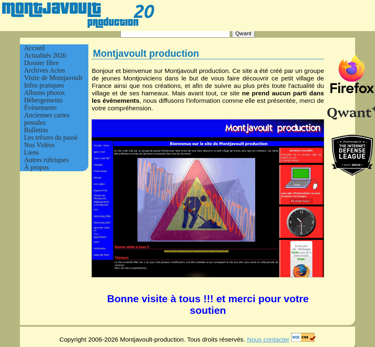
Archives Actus (44, 70)
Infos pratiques (44, 85)
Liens (31, 152)
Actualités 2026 (45, 55)
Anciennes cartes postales (47, 119)
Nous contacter (268, 339)
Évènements (40, 107)
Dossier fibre (41, 62)
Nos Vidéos (39, 144)
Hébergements (43, 100)
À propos (36, 167)
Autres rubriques (46, 159)
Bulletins (36, 129)
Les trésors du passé (51, 137)
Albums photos (44, 92)
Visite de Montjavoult (53, 77)
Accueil (34, 47)
